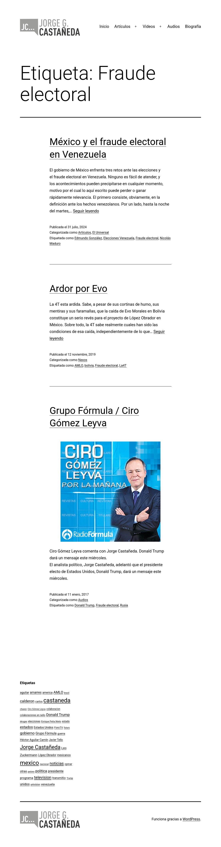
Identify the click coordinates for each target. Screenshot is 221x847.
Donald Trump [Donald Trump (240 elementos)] (58, 715)
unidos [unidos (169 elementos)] (25, 784)
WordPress (191, 819)
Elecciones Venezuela (119, 238)
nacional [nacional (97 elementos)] (44, 764)
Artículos (122, 26)
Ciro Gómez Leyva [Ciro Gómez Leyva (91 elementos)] (37, 709)
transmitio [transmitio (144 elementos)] (59, 778)
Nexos (82, 360)
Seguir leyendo (86, 211)
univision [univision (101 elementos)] (35, 784)
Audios (173, 26)
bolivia (89, 365)
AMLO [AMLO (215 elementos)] (58, 692)
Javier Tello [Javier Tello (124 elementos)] (56, 739)
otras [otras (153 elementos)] (23, 771)
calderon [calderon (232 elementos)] (27, 701)
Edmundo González (88, 238)
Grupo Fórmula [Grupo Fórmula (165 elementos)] (46, 733)
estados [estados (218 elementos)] (26, 727)
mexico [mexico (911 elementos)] (29, 762)
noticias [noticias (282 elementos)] (57, 763)
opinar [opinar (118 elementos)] (68, 763)
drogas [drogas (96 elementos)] (23, 721)
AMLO (79, 365)
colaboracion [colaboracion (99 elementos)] (53, 709)
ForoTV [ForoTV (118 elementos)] (58, 727)
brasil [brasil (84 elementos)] (66, 693)
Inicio (104, 26)
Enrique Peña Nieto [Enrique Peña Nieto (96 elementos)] (51, 721)
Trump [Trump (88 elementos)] (70, 778)
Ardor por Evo (78, 288)
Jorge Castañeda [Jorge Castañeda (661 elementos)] (40, 747)
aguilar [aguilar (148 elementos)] (24, 692)
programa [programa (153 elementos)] (26, 778)
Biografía (193, 26)
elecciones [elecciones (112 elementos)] (34, 721)
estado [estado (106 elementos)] (66, 721)
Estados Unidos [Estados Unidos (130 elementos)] (43, 727)
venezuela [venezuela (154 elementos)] (48, 784)
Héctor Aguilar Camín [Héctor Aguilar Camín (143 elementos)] (34, 740)
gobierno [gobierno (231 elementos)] (27, 733)
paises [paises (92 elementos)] (31, 771)
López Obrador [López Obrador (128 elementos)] (47, 755)
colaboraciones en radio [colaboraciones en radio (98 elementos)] (32, 715)
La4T (122, 365)
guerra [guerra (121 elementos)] (61, 733)
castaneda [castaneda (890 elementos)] (56, 700)
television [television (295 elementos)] (43, 777)
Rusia (124, 605)
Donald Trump (85, 605)
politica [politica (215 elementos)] (41, 771)
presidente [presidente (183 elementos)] (56, 771)
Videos (149, 26)
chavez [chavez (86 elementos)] (23, 709)
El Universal (100, 232)
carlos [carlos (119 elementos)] (39, 701)
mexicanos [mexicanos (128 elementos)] (64, 755)
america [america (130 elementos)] (47, 692)
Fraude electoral (147, 238)
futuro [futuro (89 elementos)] (67, 727)
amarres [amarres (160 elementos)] (36, 692)
